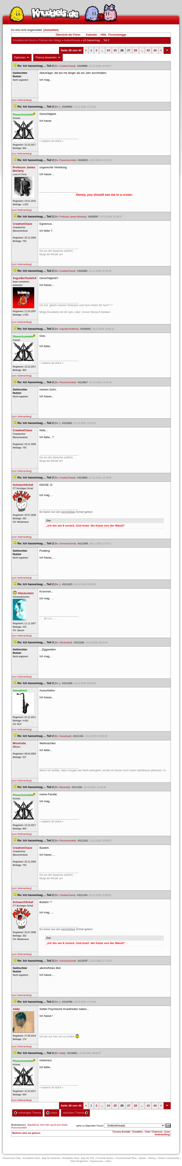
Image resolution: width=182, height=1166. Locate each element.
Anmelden (51, 30)
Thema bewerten (48, 57)
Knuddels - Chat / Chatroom (147, 1131)
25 (115, 50)
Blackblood (33, 1124)
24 (108, 50)
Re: (57, 106)
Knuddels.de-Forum (24, 40)
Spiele (142, 1158)
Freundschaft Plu (126, 1158)
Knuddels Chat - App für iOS (78, 1158)
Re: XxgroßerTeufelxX (66, 329)
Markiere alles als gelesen (26, 1133)
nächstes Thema (75, 1112)
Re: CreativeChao (65, 66)
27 (128, 50)
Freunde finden (104, 1158)
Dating (152, 1158)
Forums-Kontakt (121, 1131)
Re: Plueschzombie (65, 160)
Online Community (168, 1158)
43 (148, 50)
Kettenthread (72, 40)
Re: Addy (60, 1053)
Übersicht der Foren (68, 34)
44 (154, 50)
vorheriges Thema (27, 1112)
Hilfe (103, 34)
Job (108, 1161)
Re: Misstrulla (62, 787)
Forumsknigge (117, 34)
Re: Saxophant (63, 736)
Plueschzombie (19, 1127)
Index (51, 1112)
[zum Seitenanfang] (22, 100)
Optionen (22, 57)
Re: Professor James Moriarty (70, 216)
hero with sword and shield (53, 1124)
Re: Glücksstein (63, 642)
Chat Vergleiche (79, 1161)
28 (135, 50)
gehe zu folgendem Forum (90, 1125)
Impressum (96, 1161)
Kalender (91, 34)
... (102, 50)
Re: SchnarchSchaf (65, 543)
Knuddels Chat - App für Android (41, 1158)
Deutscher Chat (12, 1158)
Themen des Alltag (50, 40)
